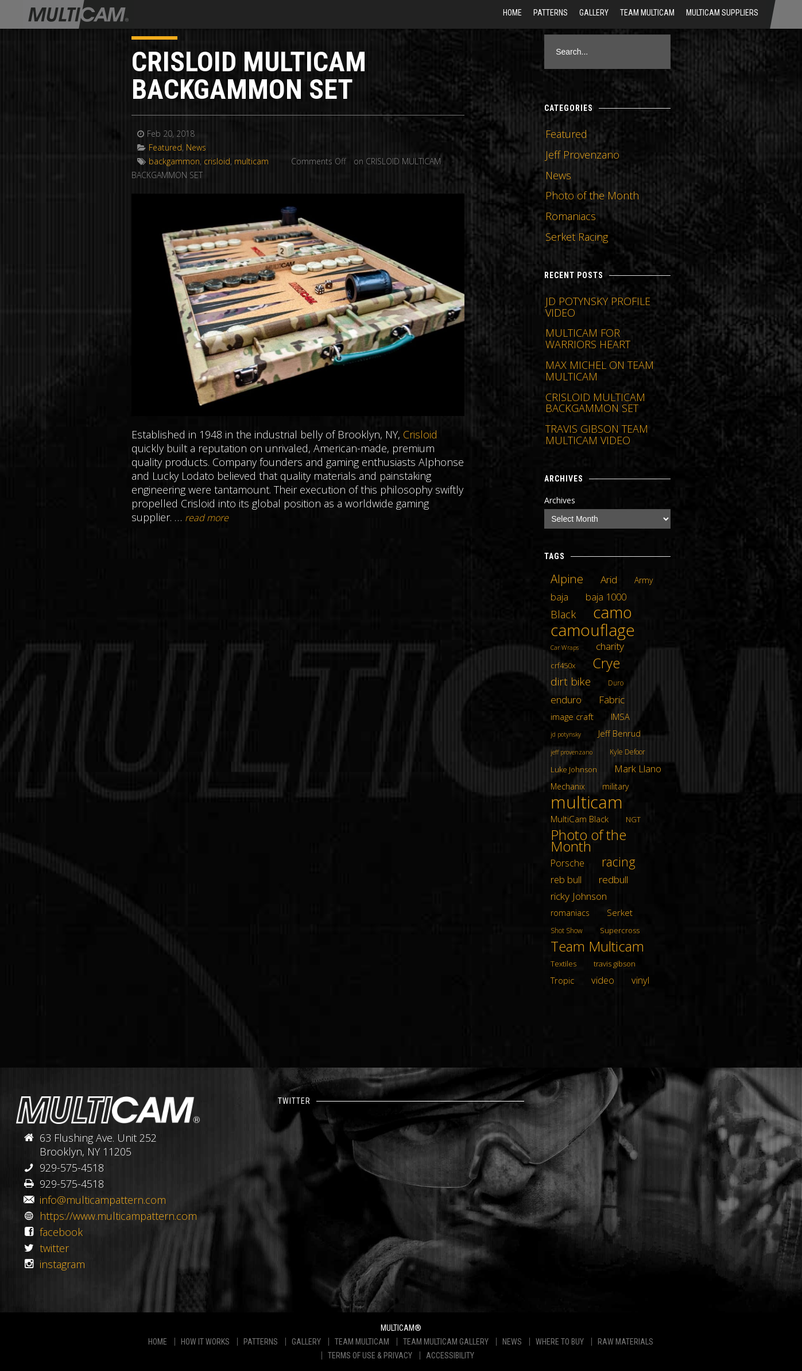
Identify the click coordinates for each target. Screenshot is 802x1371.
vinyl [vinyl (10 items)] (640, 980)
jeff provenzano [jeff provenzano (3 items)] (571, 752)
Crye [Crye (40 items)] (606, 663)
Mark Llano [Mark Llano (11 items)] (637, 768)
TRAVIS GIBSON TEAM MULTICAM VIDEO (596, 434)
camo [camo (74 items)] (612, 612)
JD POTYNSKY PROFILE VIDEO (597, 306)
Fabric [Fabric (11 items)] (612, 700)
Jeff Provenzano (582, 154)
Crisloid (420, 434)
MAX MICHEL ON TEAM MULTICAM (599, 370)
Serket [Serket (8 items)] (620, 912)
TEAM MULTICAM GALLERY (446, 1341)
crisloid (217, 161)
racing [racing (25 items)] (619, 862)
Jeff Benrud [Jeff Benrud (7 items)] (619, 733)
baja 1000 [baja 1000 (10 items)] (606, 597)
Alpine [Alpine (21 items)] (567, 578)
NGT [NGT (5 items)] (633, 819)
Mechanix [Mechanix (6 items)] (568, 786)
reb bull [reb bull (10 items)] (566, 879)
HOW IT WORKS (205, 1341)
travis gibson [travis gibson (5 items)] (615, 963)
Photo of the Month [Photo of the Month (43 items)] (588, 841)
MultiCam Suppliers (722, 12)
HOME (512, 12)
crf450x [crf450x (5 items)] (563, 665)
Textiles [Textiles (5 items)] (563, 963)
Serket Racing (576, 237)
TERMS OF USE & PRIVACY (370, 1355)
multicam (251, 161)
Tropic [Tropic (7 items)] (562, 980)
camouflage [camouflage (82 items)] (593, 629)
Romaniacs (570, 216)
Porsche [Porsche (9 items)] (567, 863)
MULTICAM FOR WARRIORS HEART (587, 338)
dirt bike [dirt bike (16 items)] (571, 681)
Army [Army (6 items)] (643, 580)
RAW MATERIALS (625, 1341)
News (196, 147)
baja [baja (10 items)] (559, 597)
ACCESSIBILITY (450, 1355)
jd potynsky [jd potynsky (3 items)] (566, 734)
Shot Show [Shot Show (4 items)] (567, 930)
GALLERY (306, 1341)
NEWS (512, 1341)
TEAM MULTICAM (362, 1341)
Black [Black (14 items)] (563, 614)
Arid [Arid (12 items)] (608, 579)
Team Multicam (647, 12)
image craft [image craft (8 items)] (572, 716)
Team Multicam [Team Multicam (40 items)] (597, 946)
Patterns (550, 12)
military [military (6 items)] (615, 786)
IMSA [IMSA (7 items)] (620, 716)
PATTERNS (260, 1341)
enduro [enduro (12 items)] (566, 699)
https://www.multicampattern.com (118, 1216)
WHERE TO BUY (560, 1341)
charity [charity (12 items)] (610, 646)
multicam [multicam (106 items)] (587, 802)
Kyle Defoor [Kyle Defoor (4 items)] (627, 752)
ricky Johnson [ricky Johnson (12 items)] (579, 895)
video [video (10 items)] (602, 980)
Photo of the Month (592, 195)
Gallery (594, 12)
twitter (54, 1248)
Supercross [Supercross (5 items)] (620, 930)
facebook (61, 1232)
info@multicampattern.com (103, 1200)
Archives (559, 500)
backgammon (174, 161)
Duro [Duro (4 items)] (615, 683)
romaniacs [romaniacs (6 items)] (570, 912)
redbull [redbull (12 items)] (613, 879)
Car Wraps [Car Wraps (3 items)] (565, 648)
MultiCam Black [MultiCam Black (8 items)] (580, 819)
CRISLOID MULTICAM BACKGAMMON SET (248, 75)
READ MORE (206, 517)
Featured (165, 147)
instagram (62, 1264)
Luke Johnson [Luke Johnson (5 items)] (574, 769)
